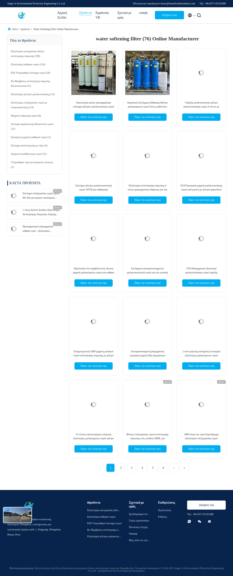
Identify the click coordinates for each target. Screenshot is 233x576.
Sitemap (133, 533)
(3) (31, 137)
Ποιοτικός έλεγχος (138, 527)
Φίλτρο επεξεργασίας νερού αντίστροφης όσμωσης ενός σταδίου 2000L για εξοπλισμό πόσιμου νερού (148, 438)
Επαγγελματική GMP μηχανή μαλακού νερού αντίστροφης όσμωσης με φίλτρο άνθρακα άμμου (93, 355)
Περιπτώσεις (164, 510)
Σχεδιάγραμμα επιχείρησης (139, 515)
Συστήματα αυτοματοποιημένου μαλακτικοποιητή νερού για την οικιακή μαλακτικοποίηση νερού (147, 272)
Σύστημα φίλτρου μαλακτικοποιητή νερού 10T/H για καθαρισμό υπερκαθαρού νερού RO (93, 189)
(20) (30, 72)
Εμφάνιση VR (102, 15)
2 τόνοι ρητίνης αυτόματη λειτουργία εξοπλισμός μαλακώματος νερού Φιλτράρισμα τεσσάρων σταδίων (201, 355)
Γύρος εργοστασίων (139, 520)
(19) (29, 105)
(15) (28, 154)
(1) (32, 164)
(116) (28, 64)
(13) (33, 94)
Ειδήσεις (162, 516)
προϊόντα (25, 29)
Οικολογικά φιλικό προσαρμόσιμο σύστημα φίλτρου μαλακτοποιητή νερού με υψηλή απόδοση (93, 106)
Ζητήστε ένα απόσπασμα (169, 16)
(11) (30, 83)
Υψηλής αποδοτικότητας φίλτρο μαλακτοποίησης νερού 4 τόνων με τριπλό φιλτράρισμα (201, 106)
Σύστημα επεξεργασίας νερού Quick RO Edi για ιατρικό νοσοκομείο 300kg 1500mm (41, 196)
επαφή (143, 13)
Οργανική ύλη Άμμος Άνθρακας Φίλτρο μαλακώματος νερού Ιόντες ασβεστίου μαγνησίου (147, 106)
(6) (29, 145)
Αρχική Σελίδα (62, 15)
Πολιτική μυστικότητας (21, 568)
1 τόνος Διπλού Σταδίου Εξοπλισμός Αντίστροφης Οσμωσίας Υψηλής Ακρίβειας (41, 213)
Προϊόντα (85, 13)
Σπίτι (14, 29)
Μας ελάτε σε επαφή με (139, 541)
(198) (27, 53)
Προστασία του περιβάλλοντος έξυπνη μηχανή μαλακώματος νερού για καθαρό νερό (93, 272)
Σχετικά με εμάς (124, 15)
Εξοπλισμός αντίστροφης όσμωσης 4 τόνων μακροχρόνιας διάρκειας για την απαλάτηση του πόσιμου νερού (147, 189)
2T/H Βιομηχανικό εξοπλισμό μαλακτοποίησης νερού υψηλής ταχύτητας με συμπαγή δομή (201, 272)
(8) (26, 115)
